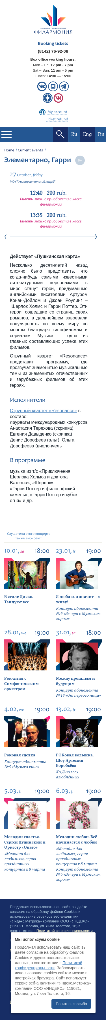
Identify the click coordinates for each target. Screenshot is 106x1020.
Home (9, 151)
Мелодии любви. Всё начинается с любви (76, 839)
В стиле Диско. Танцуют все (18, 599)
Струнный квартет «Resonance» (43, 410)
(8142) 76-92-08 (53, 51)
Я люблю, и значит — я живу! (78, 599)
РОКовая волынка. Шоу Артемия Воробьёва (75, 760)
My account (57, 112)
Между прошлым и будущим (75, 681)
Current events (30, 151)
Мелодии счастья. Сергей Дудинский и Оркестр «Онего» (25, 842)
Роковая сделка (19, 755)
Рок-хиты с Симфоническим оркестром (21, 683)
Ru (74, 134)
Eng (87, 134)
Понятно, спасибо (71, 1004)
